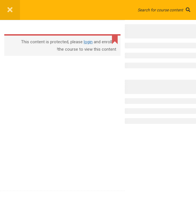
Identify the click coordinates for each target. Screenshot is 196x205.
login (88, 41)
